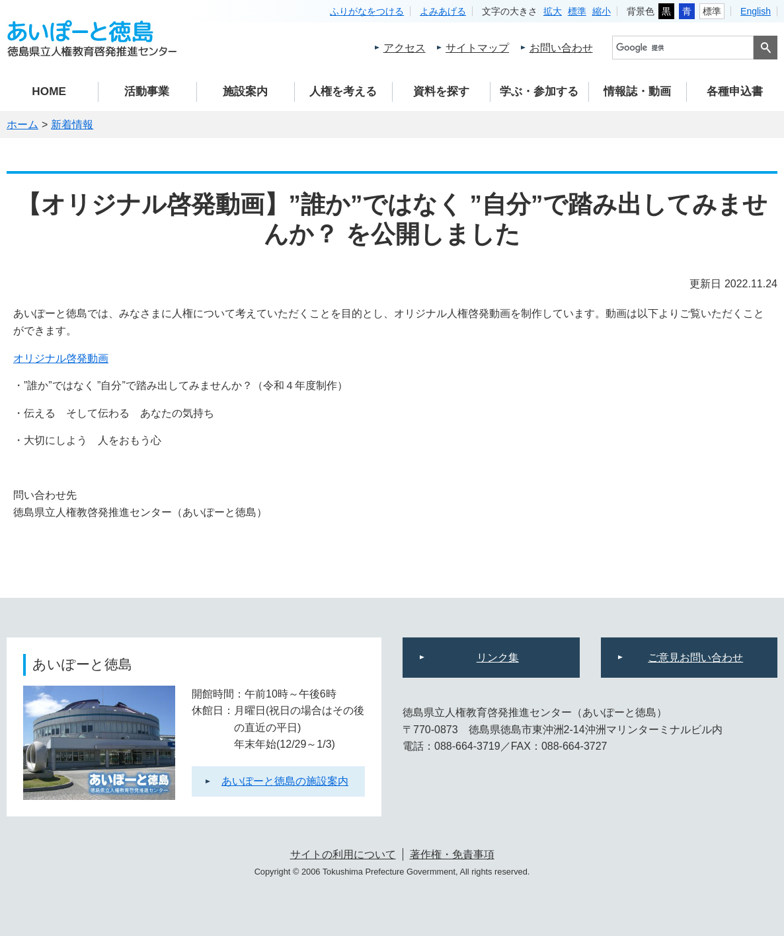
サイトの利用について (343, 854)
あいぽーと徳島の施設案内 (284, 781)
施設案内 (245, 91)
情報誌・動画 (637, 91)
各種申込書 (735, 91)
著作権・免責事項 (452, 854)
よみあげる (443, 11)
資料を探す (441, 91)
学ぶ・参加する (539, 91)
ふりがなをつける (367, 11)
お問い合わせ (561, 48)
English (755, 11)
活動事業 (146, 91)
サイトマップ (477, 48)
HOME (49, 91)
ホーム (22, 124)
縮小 (601, 11)
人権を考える (343, 91)
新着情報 (72, 124)
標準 (577, 11)
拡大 (552, 11)
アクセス (404, 48)
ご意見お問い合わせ (695, 657)
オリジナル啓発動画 (60, 358)
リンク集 (498, 657)
